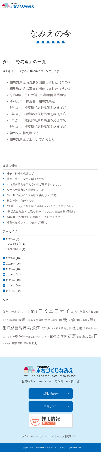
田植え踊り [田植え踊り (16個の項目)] (77, 328)
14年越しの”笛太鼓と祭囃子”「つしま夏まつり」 (36, 217)
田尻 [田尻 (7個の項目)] (58, 328)
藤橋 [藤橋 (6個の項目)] (79, 337)
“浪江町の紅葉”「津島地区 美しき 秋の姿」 (33, 195)
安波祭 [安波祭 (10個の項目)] (40, 320)
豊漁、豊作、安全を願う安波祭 (26, 178)
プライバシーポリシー (34, 436)
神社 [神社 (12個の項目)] (22, 336)
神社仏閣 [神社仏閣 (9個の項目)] (30, 337)
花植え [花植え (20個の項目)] (55, 336)
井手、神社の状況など (20, 173)
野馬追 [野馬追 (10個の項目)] (27, 343)
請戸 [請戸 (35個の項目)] (93, 336)
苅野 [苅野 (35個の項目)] (72, 336)
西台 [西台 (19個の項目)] (85, 336)
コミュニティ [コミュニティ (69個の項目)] (54, 310)
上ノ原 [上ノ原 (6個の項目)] (74, 312)
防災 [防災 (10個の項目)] (34, 343)
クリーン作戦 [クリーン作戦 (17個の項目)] (27, 311)
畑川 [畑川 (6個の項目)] (9, 337)
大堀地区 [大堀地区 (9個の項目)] (30, 320)
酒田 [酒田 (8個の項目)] (20, 343)
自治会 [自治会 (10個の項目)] (45, 336)
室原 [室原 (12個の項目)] (47, 320)
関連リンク (50, 406)
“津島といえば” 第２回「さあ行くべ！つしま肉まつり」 (40, 206)
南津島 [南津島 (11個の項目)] (13, 320)
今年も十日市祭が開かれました (26, 189)
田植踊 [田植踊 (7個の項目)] (89, 328)
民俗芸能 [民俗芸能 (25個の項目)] (14, 328)
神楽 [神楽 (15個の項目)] (15, 336)
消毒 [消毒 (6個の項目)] (53, 328)
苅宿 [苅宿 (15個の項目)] (64, 336)
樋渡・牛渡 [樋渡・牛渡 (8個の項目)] (82, 320)
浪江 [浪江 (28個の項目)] (36, 328)
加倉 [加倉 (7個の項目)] (96, 311)
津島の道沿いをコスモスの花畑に (27, 222)
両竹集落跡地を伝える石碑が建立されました (34, 184)
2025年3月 (14, 243)
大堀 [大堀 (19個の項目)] (21, 320)
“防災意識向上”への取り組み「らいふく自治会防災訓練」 (41, 211)
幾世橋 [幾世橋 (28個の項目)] (69, 320)
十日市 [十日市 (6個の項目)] (6, 320)
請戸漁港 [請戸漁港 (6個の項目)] (7, 343)
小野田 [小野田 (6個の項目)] (54, 320)
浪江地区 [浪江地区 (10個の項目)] (46, 328)
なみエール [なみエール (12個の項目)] (10, 311)
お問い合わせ (50, 393)
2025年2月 (14, 249)
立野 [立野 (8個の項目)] (38, 337)
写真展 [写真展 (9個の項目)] (89, 311)
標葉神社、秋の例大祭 (20, 200)
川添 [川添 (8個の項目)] (60, 320)
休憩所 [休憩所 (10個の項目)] (81, 311)
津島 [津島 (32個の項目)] (27, 327)
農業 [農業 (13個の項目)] (14, 343)
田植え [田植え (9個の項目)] (64, 328)
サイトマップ (56, 436)
